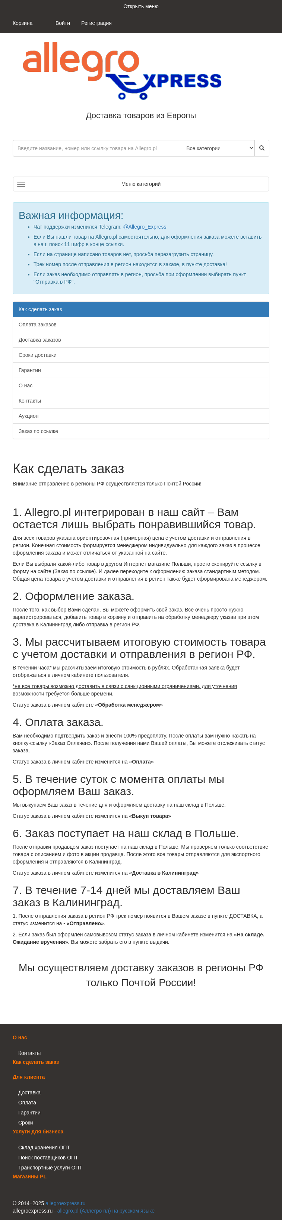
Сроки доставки (38, 355)
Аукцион (29, 416)
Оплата (27, 1103)
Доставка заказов (40, 340)
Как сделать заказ (40, 309)
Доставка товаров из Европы (124, 76)
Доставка (29, 1092)
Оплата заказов (38, 324)
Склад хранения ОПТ (44, 1147)
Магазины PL (30, 1176)
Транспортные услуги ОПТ (50, 1168)
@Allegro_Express (144, 227)
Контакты (30, 401)
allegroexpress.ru (65, 1203)
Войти (63, 23)
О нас (25, 385)
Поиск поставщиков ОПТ (48, 1158)
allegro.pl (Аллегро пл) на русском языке (106, 1211)
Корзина (22, 23)
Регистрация (96, 23)
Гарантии (30, 370)
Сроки (25, 1123)
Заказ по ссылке (38, 431)
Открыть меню (141, 6)
